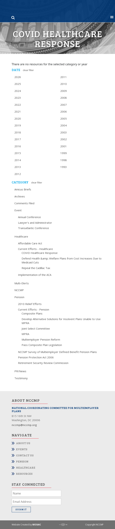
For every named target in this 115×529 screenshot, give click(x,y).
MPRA (25, 334)
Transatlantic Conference (33, 228)
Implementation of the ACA (34, 275)
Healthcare (21, 236)
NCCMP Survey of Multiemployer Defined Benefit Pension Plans (57, 352)
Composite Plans (32, 313)
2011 (63, 77)
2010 (63, 84)
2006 (63, 111)
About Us (23, 443)
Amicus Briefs (22, 189)
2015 (17, 153)
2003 (63, 132)
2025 (17, 84)
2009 (63, 91)
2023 (17, 97)
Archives (19, 196)
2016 (17, 146)
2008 (63, 97)
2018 (17, 132)
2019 (17, 125)
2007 (63, 104)
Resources (24, 473)
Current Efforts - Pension (33, 309)
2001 (63, 146)
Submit (21, 509)
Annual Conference (29, 217)
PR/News (20, 371)
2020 (17, 118)
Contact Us (24, 455)
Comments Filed (24, 203)
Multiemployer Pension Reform (41, 339)
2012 (17, 174)
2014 (17, 160)
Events (21, 449)
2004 (63, 125)
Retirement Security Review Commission (43, 363)
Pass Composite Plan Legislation (42, 345)
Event (18, 210)
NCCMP (19, 290)
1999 (63, 153)
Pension (19, 297)
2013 (17, 167)
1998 (63, 160)
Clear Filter (28, 70)
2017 (17, 139)
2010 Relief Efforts (30, 304)
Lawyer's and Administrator (35, 222)
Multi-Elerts (21, 283)
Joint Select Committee (36, 328)
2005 (63, 118)
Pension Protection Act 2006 (36, 357)
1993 (63, 167)
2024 (17, 91)
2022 (17, 104)
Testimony (21, 378)
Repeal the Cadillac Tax (36, 268)
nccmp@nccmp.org (24, 425)
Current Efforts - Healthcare (35, 249)
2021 (17, 111)
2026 (17, 77)
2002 (63, 139)
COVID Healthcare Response (40, 253)
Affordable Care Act (30, 243)
